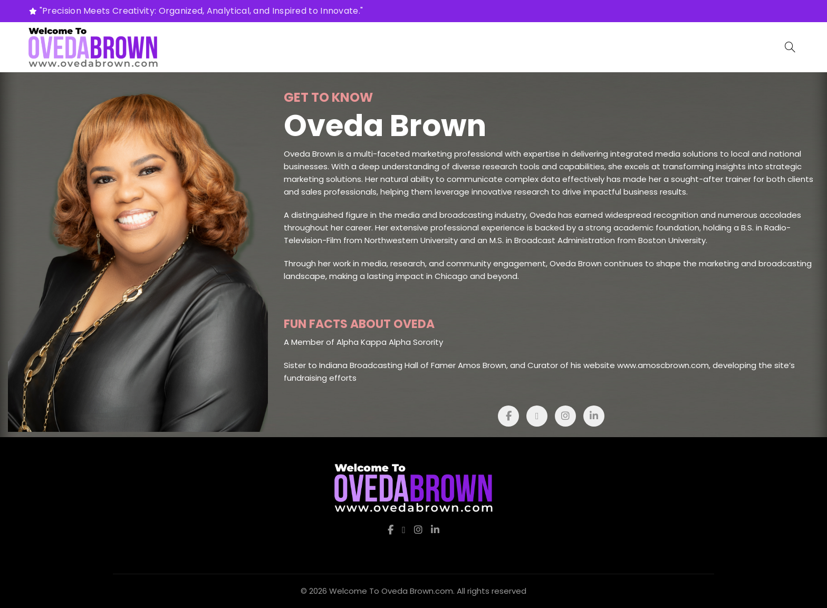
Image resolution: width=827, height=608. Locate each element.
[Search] (790, 47)
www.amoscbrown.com (663, 365)
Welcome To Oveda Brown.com (391, 590)
